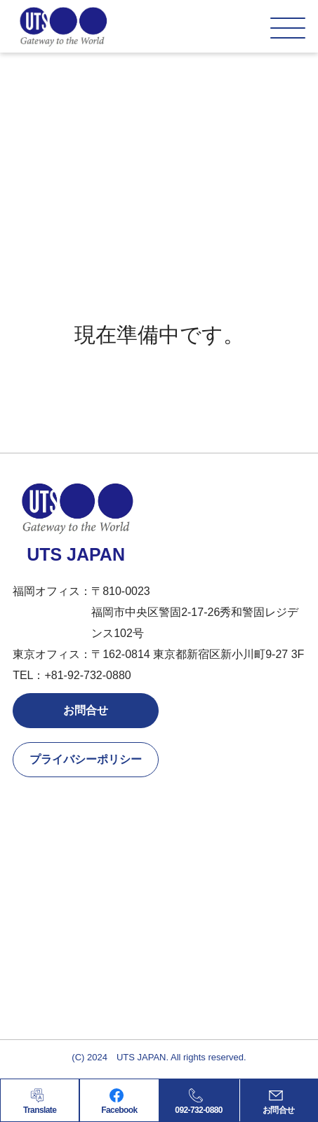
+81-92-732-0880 (87, 675)
